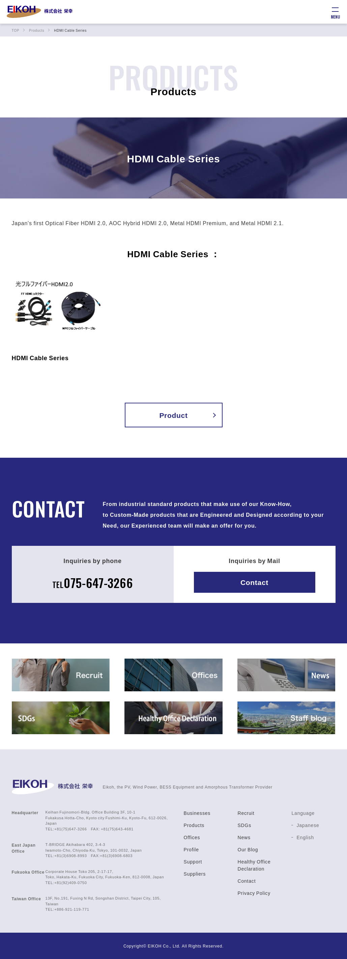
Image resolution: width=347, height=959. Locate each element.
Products (194, 825)
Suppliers (195, 873)
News (243, 837)
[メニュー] (335, 12)
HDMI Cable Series (40, 357)
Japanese (307, 825)
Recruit (245, 812)
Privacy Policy (253, 892)
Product (173, 415)
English (305, 837)
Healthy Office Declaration (253, 865)
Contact (254, 582)
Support (193, 861)
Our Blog (247, 849)
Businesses (197, 812)
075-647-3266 (92, 582)
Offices (192, 837)
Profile (191, 849)
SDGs (244, 825)
